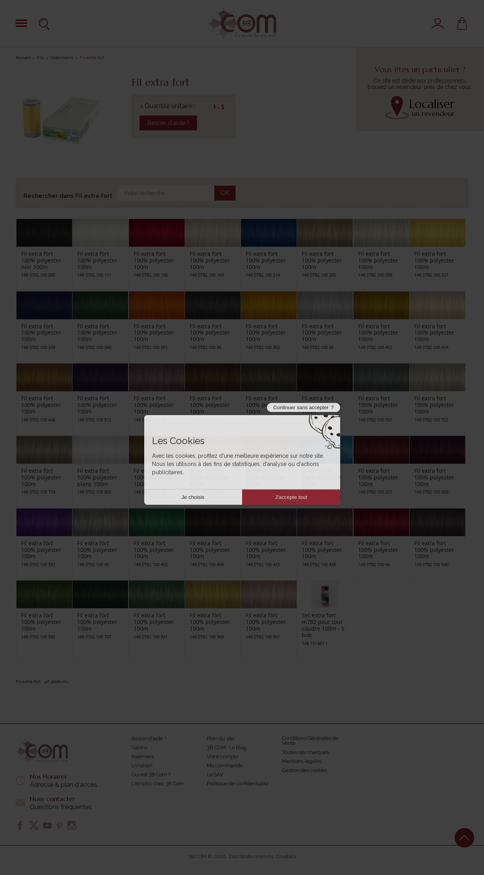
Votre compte (222, 756)
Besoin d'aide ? (168, 123)
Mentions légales (301, 761)
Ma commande (225, 765)
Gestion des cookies (304, 770)
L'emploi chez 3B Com (158, 783)
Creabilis (286, 856)
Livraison (142, 765)
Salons (139, 747)
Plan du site (220, 738)
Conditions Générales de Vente (310, 741)
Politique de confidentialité (237, 783)
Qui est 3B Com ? (151, 774)
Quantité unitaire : (170, 106)
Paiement (143, 756)
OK (225, 193)
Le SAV (215, 774)
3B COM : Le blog (227, 747)
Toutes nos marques (305, 752)
